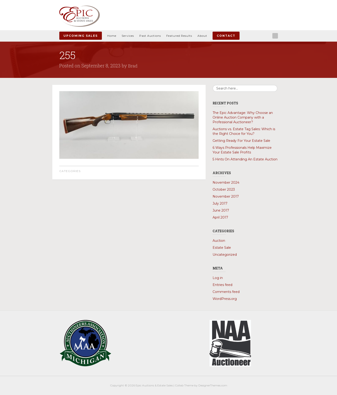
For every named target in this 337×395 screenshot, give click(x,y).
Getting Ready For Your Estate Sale (241, 141)
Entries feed (222, 285)
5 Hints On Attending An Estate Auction (245, 159)
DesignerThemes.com (212, 385)
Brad (133, 66)
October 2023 (224, 189)
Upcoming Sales (80, 35)
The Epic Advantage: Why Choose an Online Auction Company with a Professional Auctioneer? (243, 117)
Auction (219, 241)
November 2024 (226, 182)
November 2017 (226, 196)
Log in (218, 278)
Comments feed (226, 292)
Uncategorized (225, 254)
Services (128, 35)
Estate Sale (222, 248)
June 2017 (221, 210)
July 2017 (220, 203)
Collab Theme (184, 385)
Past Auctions (150, 35)
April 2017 (220, 217)
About (202, 35)
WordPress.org (225, 299)
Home (111, 35)
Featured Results (179, 35)
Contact (226, 35)
